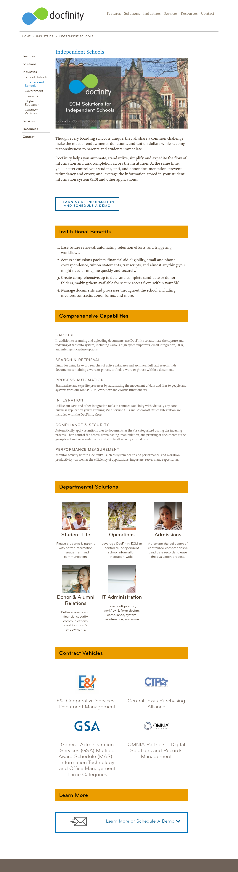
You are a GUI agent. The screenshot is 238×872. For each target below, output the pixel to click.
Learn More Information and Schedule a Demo (87, 204)
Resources (189, 14)
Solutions (132, 14)
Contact (207, 14)
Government (34, 91)
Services (171, 14)
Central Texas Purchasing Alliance (156, 689)
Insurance (32, 96)
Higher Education (32, 103)
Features (114, 14)
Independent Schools (34, 84)
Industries (152, 14)
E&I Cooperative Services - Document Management (87, 689)
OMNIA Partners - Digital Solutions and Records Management (156, 735)
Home (26, 36)
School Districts (36, 77)
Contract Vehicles (31, 111)
